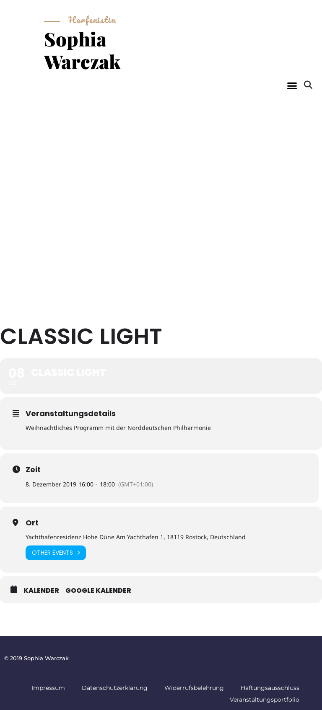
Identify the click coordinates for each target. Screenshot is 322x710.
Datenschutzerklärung (115, 688)
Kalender (41, 591)
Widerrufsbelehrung (194, 688)
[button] (292, 86)
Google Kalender (98, 591)
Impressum (48, 688)
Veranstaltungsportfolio (264, 699)
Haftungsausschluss (270, 688)
